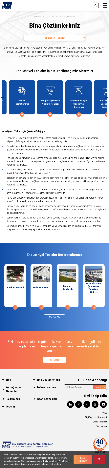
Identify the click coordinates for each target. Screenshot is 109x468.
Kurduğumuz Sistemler (14, 389)
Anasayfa (37, 17)
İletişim (10, 406)
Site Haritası (101, 426)
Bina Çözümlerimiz (50, 17)
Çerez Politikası (100, 422)
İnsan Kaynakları (46, 399)
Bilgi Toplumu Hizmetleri (96, 417)
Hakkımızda (13, 399)
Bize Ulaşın (54, 360)
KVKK (104, 413)
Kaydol (100, 387)
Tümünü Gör (54, 317)
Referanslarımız (46, 387)
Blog (8, 379)
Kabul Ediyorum (82, 459)
